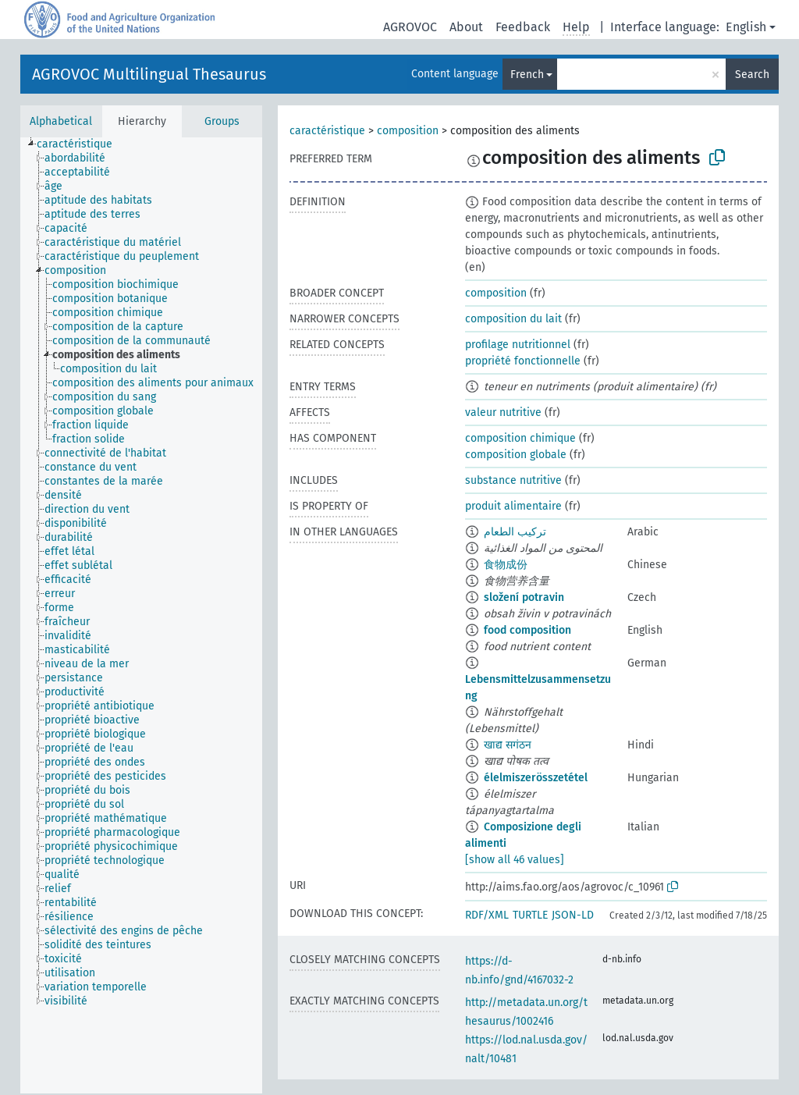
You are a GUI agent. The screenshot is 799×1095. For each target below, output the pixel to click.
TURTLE (530, 915)
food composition (527, 630)
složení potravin (524, 597)
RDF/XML (487, 915)
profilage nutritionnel (517, 344)
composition (408, 130)
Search (752, 74)
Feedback (522, 27)
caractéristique (327, 130)
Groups (222, 121)
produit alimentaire (513, 506)
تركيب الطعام (515, 532)
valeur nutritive (503, 412)
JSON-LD (573, 915)
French (527, 74)
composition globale (515, 454)
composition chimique (520, 438)
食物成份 (505, 564)
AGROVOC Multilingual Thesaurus (149, 74)
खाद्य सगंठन (507, 745)
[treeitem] (81, 144)
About (466, 27)
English (746, 27)
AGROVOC (410, 27)
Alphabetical (61, 121)
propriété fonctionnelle (523, 361)
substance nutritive (513, 480)
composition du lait (513, 318)
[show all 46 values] (514, 859)
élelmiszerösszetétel (536, 777)
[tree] (141, 615)
